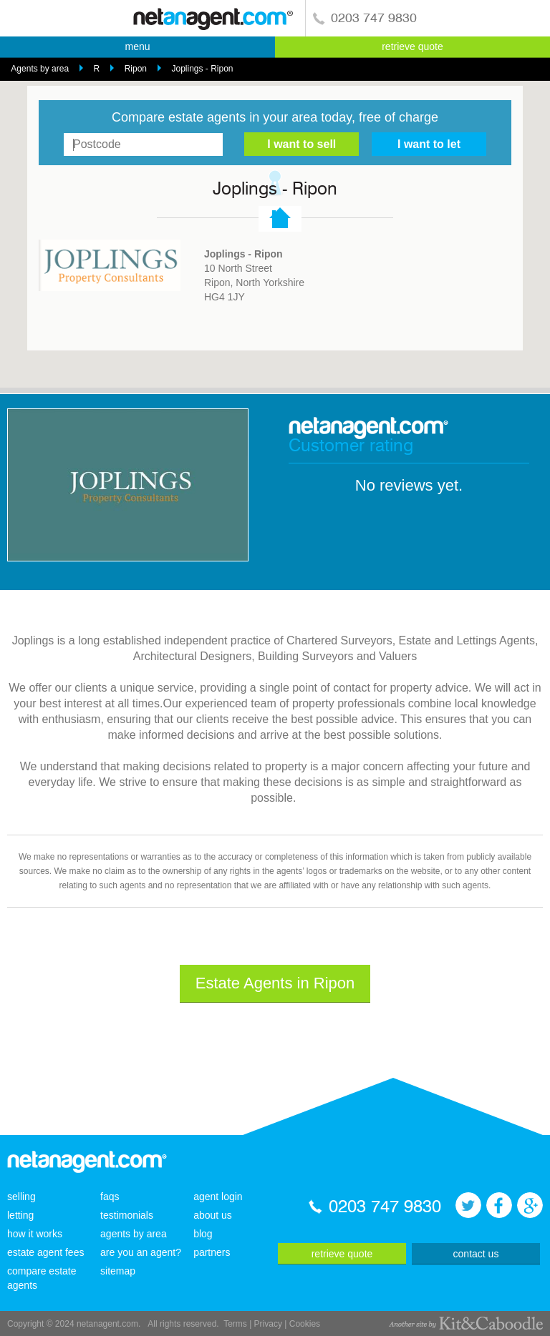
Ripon (136, 69)
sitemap (117, 1271)
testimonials (126, 1215)
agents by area (133, 1233)
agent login (218, 1196)
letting (20, 1215)
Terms (235, 1324)
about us (212, 1215)
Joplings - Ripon (202, 69)
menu (137, 46)
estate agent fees (45, 1252)
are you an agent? (140, 1252)
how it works (34, 1233)
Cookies (304, 1324)
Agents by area (40, 69)
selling (21, 1196)
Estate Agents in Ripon (275, 983)
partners (211, 1252)
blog (202, 1233)
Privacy (268, 1324)
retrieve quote (412, 46)
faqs (109, 1196)
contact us (476, 1253)
